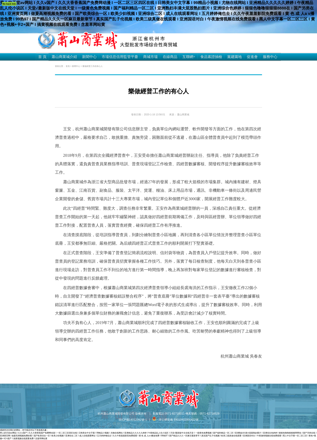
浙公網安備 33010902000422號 (175, 419)
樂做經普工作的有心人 (92, 66)
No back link (9, 4)
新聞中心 (76, 66)
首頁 (68, 66)
